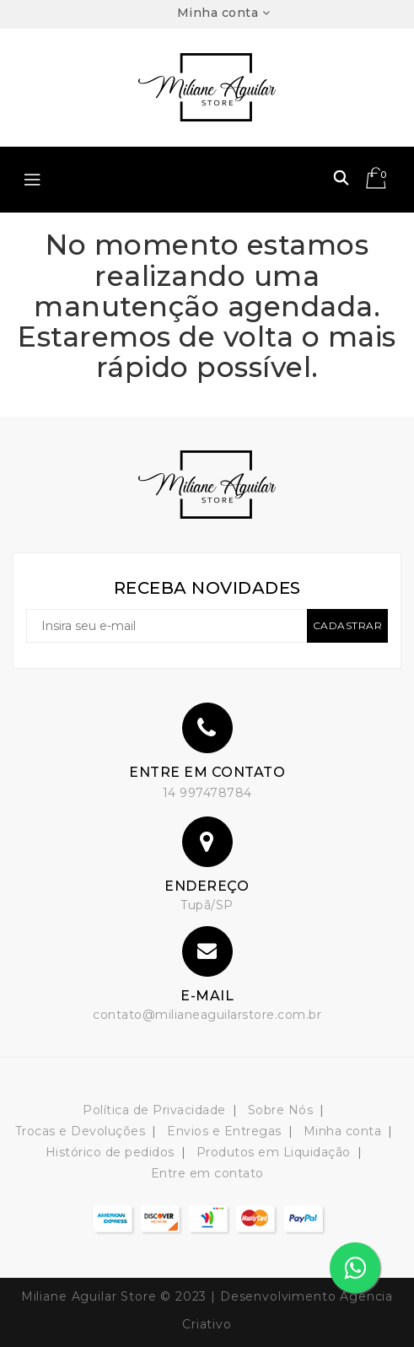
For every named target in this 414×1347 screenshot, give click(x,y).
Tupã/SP (207, 905)
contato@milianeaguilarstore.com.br (207, 1014)
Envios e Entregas (224, 1131)
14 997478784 (207, 792)
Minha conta (343, 1131)
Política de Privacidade (154, 1110)
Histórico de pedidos (110, 1152)
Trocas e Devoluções (80, 1131)
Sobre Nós (281, 1110)
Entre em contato (207, 1173)
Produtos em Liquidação (273, 1152)
